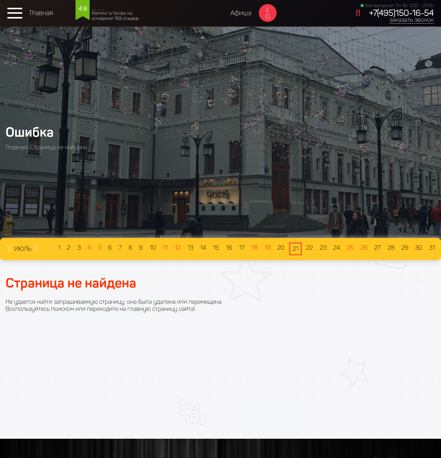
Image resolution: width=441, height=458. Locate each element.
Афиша (240, 13)
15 (216, 247)
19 (267, 247)
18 (254, 247)
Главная (41, 13)
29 (404, 247)
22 (309, 247)
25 (350, 247)
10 (153, 247)
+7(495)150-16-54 (401, 13)
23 (323, 247)
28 (391, 247)
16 (229, 247)
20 (280, 247)
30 (418, 247)
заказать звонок (412, 19)
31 (432, 247)
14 (203, 247)
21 (295, 248)
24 (336, 247)
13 (190, 247)
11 (165, 247)
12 (177, 247)
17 (241, 247)
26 (364, 247)
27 (377, 247)
